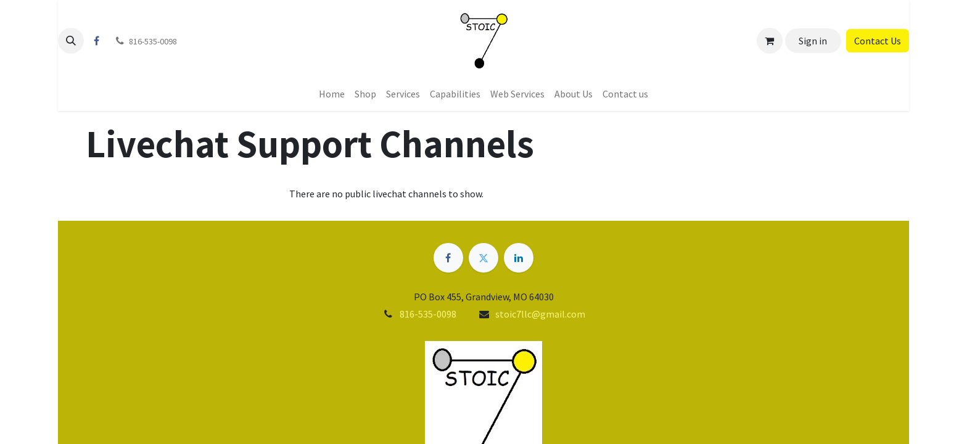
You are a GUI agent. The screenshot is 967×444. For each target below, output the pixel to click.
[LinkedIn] (518, 258)
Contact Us (877, 41)
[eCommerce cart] (770, 41)
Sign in (813, 41)
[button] (71, 41)
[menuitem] (332, 93)
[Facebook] (96, 41)
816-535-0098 (428, 314)
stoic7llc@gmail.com (540, 314)
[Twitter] (483, 258)
